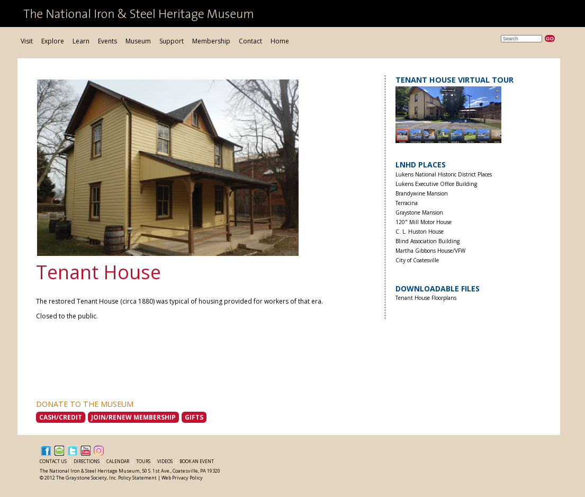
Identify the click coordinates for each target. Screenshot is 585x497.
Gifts (194, 417)
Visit (27, 41)
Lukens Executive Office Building (436, 184)
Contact (250, 41)
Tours (143, 461)
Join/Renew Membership (133, 417)
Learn (81, 41)
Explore (52, 41)
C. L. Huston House (419, 231)
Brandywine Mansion (421, 193)
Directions (87, 461)
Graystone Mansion (419, 212)
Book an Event (196, 461)
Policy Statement (137, 477)
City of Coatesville (417, 260)
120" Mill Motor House (423, 222)
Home (280, 41)
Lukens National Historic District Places (443, 174)
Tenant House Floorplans (425, 298)
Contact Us (54, 461)
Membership (211, 41)
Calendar (118, 461)
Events (107, 41)
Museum (138, 41)
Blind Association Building (427, 241)
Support (171, 41)
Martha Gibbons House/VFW (430, 250)
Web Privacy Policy (182, 477)
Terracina (406, 203)
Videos (165, 461)
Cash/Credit (60, 417)
